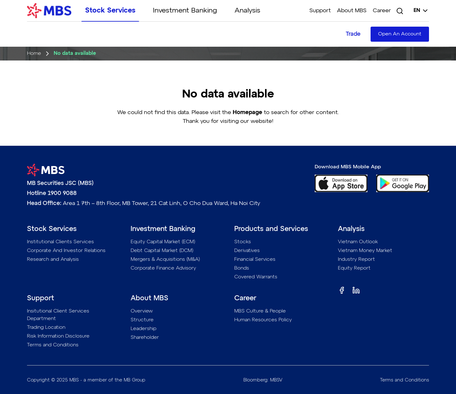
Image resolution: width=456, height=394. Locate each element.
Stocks (242, 241)
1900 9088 (62, 193)
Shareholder (145, 337)
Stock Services (110, 10)
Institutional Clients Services (60, 241)
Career (382, 10)
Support (320, 10)
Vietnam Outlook (358, 241)
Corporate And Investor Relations (66, 250)
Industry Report (356, 259)
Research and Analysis (53, 259)
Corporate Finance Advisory (163, 268)
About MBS (351, 10)
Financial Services (254, 259)
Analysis (247, 10)
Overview (142, 311)
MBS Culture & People (260, 311)
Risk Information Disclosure (58, 336)
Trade (353, 34)
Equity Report (354, 268)
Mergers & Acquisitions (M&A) (165, 259)
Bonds (241, 268)
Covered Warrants (255, 277)
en (421, 10)
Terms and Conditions (53, 345)
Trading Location (46, 327)
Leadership (143, 328)
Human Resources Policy (263, 320)
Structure (142, 320)
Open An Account (399, 34)
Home (34, 53)
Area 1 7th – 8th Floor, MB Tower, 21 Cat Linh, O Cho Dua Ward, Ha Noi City (161, 203)
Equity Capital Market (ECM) (163, 241)
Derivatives (247, 250)
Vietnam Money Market (365, 250)
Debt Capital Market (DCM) (162, 250)
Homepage (247, 112)
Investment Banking (185, 10)
